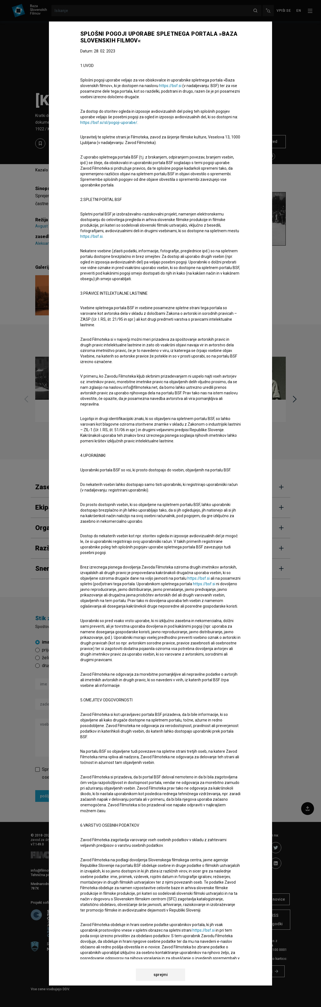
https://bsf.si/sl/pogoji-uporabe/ (108, 122)
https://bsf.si (170, 85)
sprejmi (161, 974)
